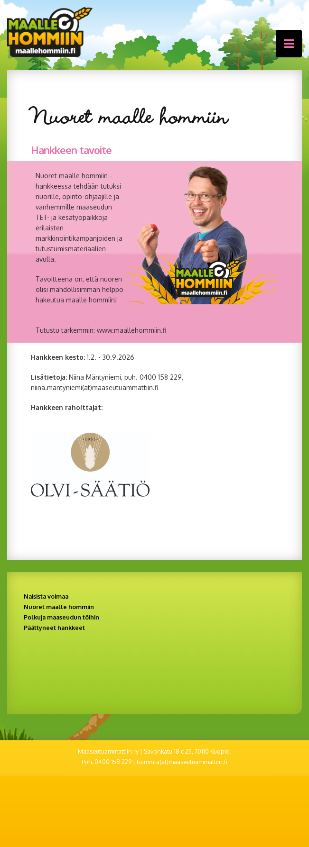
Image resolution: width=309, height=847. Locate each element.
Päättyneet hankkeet (54, 627)
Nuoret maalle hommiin (59, 606)
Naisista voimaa (46, 596)
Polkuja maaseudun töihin (61, 617)
